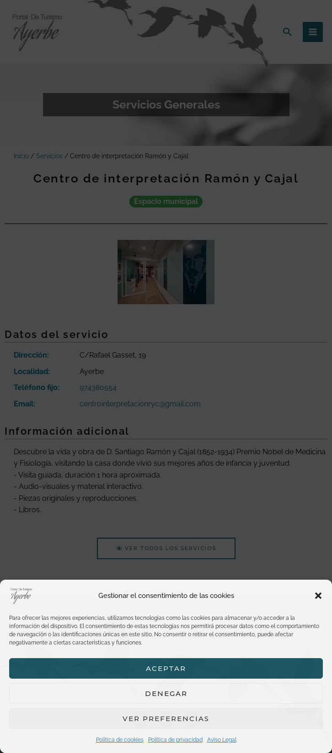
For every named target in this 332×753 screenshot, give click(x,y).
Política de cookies (120, 740)
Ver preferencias (166, 718)
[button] (318, 595)
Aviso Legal (221, 740)
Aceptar (166, 668)
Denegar (166, 693)
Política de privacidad (175, 740)
